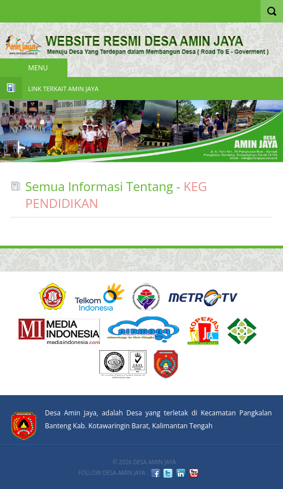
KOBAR (166, 364)
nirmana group (143, 330)
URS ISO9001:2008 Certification (123, 364)
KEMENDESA (146, 297)
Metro (203, 297)
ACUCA (53, 297)
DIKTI (203, 330)
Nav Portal (12, 11)
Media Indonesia (59, 330)
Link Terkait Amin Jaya (63, 88)
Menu (38, 68)
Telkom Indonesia (100, 297)
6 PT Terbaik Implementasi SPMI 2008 (242, 330)
